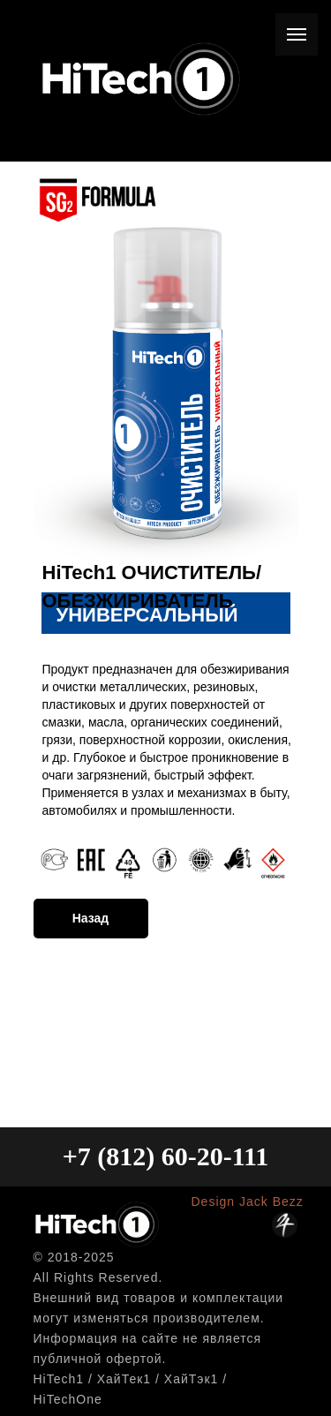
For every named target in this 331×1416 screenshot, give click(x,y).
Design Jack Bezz (248, 1201)
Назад (90, 918)
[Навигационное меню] (296, 34)
